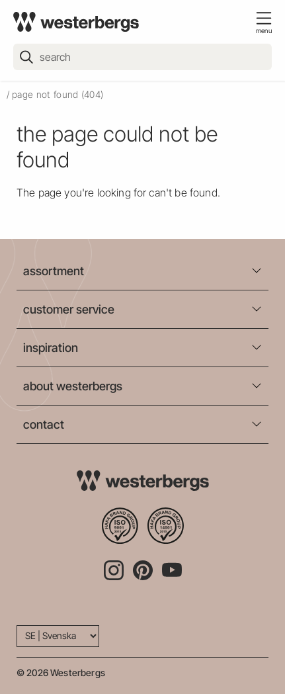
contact (43, 424)
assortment (53, 271)
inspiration (50, 348)
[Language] (58, 636)
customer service (68, 309)
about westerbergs (72, 386)
